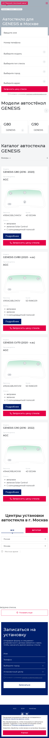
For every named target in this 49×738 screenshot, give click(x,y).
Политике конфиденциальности (22, 725)
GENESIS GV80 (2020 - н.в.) (19, 257)
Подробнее (12, 236)
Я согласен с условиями (27, 94)
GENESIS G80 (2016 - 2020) (18, 172)
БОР (22, 708)
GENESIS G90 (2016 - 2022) (18, 427)
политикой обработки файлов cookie (16, 719)
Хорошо (24, 732)
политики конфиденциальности (36, 94)
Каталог (11, 9)
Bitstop (36, 530)
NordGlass (32, 708)
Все (12, 530)
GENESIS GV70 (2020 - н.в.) (19, 342)
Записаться (24, 685)
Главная (4, 9)
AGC (14, 708)
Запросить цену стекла (15, 89)
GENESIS (18, 9)
